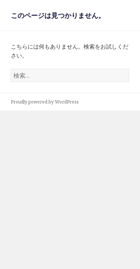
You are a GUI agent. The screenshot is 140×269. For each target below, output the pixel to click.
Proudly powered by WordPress (45, 102)
